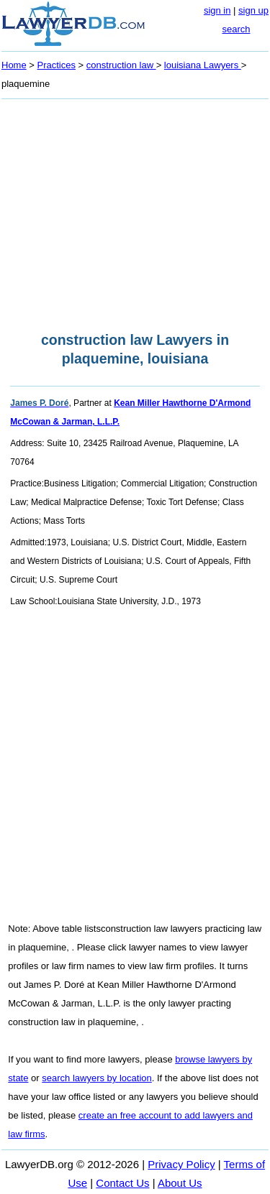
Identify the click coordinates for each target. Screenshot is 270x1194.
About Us (180, 1183)
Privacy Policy (181, 1164)
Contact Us (122, 1183)
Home (14, 65)
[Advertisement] (135, 211)
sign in (217, 10)
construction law (121, 65)
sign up (253, 10)
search (236, 29)
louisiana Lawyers (202, 65)
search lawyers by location (96, 1078)
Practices (56, 65)
